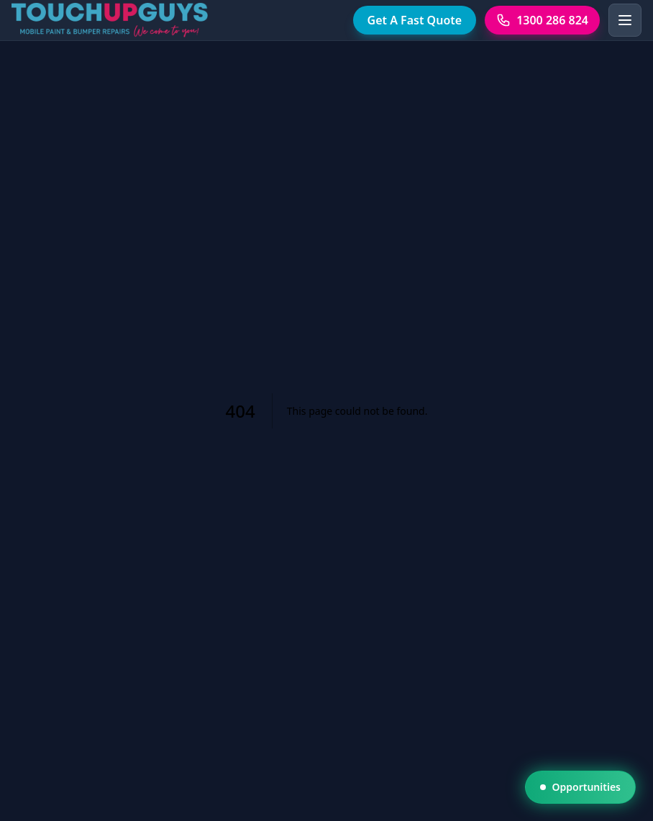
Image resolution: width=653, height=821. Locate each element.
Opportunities (580, 787)
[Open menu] (624, 20)
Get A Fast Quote (414, 20)
